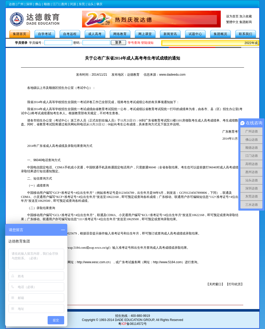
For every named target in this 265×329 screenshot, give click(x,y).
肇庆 (99, 4)
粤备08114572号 (132, 324)
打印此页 (235, 284)
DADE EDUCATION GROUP (134, 320)
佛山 (38, 4)
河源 (73, 4)
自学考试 (44, 34)
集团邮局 (245, 22)
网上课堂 (145, 34)
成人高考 (95, 34)
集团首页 (19, 34)
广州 (20, 4)
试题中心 (195, 34)
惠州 (64, 4)
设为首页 (232, 16)
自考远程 (70, 34)
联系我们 (245, 34)
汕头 (90, 4)
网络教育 (120, 34)
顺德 (47, 4)
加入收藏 (245, 16)
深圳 (29, 4)
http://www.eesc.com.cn (93, 262)
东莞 (82, 4)
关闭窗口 (215, 284)
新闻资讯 (170, 34)
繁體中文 (232, 22)
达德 (12, 4)
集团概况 (220, 34)
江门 (56, 4)
